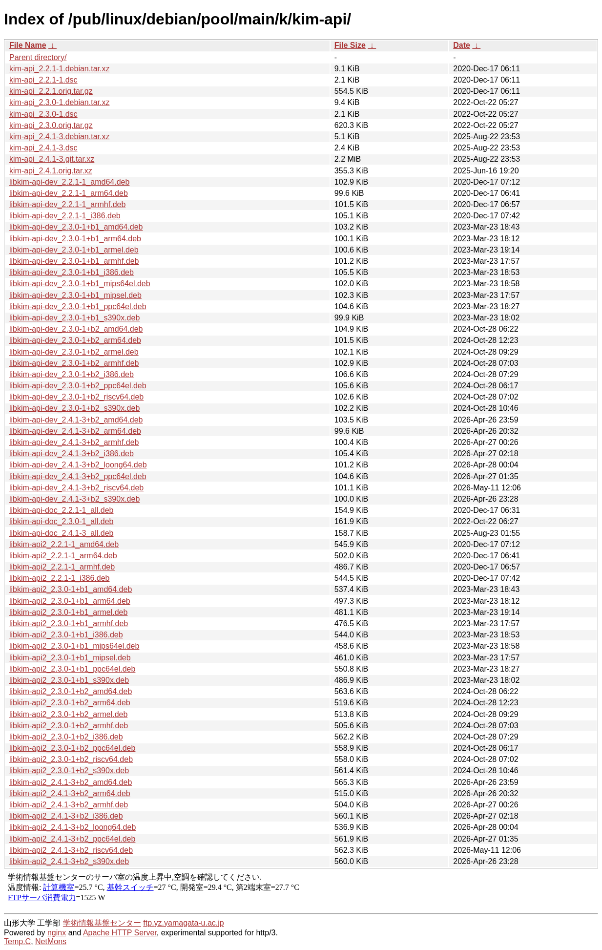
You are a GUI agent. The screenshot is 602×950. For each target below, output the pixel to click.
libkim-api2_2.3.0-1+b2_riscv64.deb (71, 759)
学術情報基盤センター (102, 923)
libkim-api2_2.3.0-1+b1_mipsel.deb (70, 658)
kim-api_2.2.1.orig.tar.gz (51, 91)
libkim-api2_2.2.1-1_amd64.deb (64, 544)
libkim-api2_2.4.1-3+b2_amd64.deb (70, 782)
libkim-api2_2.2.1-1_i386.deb (59, 578)
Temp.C (17, 941)
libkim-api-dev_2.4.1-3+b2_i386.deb (71, 453)
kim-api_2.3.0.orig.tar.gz (51, 125)
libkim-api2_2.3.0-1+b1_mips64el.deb (74, 646)
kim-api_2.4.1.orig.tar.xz (50, 171)
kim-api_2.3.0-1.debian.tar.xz (59, 102)
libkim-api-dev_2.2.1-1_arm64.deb (68, 193)
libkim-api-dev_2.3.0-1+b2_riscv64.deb (76, 397)
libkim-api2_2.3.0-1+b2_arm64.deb (69, 702)
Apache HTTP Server (120, 933)
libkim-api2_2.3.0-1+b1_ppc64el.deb (72, 669)
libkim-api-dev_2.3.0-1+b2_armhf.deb (74, 363)
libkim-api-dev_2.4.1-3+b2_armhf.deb (74, 442)
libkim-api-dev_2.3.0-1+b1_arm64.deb (75, 238)
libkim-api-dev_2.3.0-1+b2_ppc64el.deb (77, 385)
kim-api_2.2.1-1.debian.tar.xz (59, 68)
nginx (56, 933)
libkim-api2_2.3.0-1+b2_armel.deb (68, 714)
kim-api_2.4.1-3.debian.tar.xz (59, 136)
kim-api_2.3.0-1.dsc (43, 114)
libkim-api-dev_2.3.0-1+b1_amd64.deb (76, 227)
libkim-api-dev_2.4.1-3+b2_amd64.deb (76, 420)
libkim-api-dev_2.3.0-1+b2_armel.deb (74, 352)
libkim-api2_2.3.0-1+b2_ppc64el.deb (72, 748)
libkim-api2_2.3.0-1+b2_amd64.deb (70, 691)
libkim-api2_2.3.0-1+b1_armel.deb (68, 612)
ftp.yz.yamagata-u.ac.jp (183, 923)
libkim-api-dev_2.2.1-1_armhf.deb (67, 204)
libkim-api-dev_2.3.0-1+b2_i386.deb (71, 374)
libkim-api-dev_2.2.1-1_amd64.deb (69, 182)
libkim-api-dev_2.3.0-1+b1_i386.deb (71, 272)
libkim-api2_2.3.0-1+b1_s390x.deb (69, 680)
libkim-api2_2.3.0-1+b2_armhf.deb (68, 725)
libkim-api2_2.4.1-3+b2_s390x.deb (69, 861)
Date (461, 45)
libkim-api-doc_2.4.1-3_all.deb (61, 533)
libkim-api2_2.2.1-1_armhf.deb (62, 567)
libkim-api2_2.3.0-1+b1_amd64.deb (70, 589)
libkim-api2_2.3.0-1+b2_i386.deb (66, 737)
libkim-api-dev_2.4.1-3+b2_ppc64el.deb (77, 476)
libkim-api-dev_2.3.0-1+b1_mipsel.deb (75, 295)
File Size (350, 45)
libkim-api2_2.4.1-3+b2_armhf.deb (68, 805)
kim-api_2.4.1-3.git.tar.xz (51, 159)
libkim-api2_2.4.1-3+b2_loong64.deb (72, 827)
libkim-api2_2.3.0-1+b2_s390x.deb (69, 770)
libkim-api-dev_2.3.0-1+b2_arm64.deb (75, 340)
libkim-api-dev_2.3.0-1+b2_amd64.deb (76, 329)
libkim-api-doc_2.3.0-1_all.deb (61, 521)
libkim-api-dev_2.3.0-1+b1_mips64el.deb (79, 283)
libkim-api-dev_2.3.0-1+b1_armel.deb (74, 250)
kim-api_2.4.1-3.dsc (43, 148)
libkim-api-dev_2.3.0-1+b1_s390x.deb (74, 318)
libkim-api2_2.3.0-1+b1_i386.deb (66, 635)
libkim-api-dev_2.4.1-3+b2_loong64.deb (78, 465)
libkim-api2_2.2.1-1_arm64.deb (63, 555)
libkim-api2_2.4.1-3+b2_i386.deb (66, 816)
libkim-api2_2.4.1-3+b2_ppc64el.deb (72, 839)
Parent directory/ (37, 57)
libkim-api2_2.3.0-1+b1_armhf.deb (68, 623)
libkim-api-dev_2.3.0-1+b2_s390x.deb (74, 408)
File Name (27, 45)
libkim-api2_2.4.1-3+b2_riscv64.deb (71, 850)
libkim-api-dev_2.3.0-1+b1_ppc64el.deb (77, 306)
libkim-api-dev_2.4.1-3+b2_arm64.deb (75, 431)
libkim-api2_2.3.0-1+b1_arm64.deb (69, 601)
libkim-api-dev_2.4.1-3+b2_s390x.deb (74, 499)
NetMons (50, 941)
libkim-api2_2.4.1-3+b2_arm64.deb (69, 793)
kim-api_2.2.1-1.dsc (43, 80)
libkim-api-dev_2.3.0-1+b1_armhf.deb (74, 261)
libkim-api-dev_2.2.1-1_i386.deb (65, 215)
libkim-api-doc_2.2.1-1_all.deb (61, 510)
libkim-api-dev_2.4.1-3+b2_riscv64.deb (76, 488)
